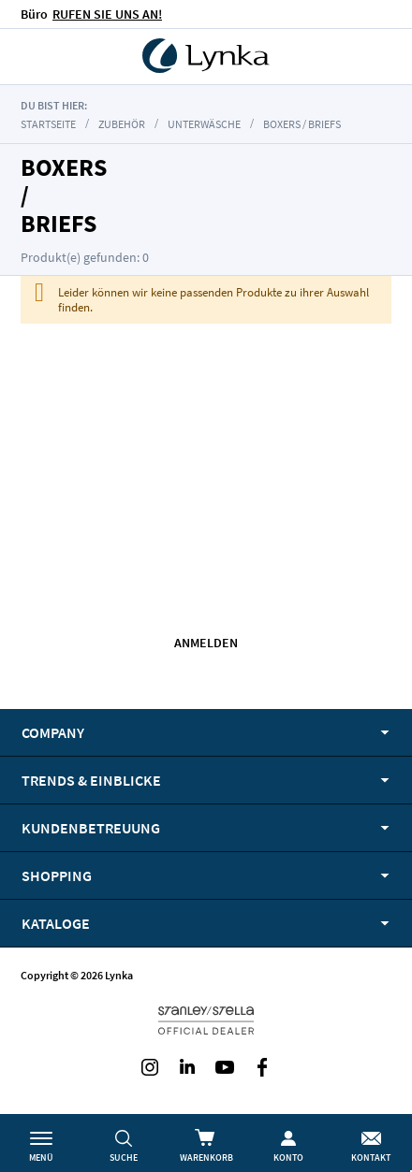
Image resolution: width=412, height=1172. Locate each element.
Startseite (48, 124)
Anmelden (206, 642)
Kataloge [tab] (56, 923)
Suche (124, 1157)
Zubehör (122, 124)
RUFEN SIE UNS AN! (107, 14)
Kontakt (370, 1157)
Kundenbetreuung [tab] (91, 827)
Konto (288, 1157)
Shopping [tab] (57, 875)
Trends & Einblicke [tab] (91, 780)
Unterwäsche (204, 124)
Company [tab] (53, 732)
